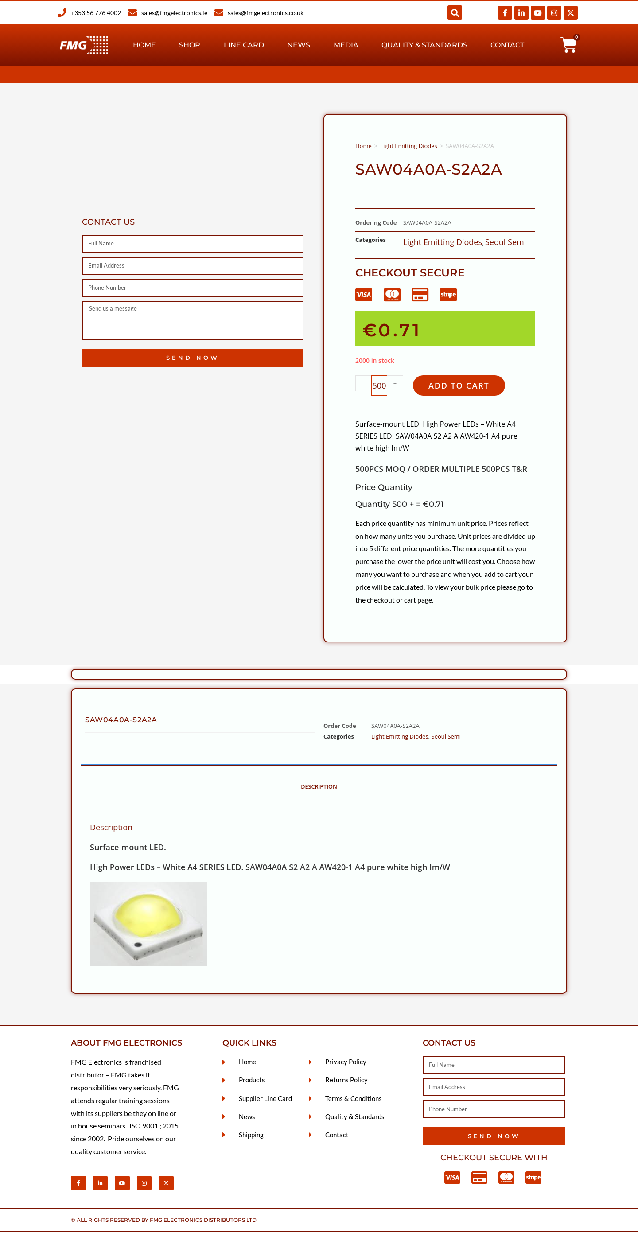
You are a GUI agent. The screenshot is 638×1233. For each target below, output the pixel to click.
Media (346, 45)
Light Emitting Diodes (408, 146)
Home (144, 45)
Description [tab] (319, 787)
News (298, 45)
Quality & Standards (424, 45)
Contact (507, 45)
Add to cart (462, 386)
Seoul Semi (505, 242)
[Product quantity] (379, 386)
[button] (454, 12)
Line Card (244, 45)
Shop (189, 45)
